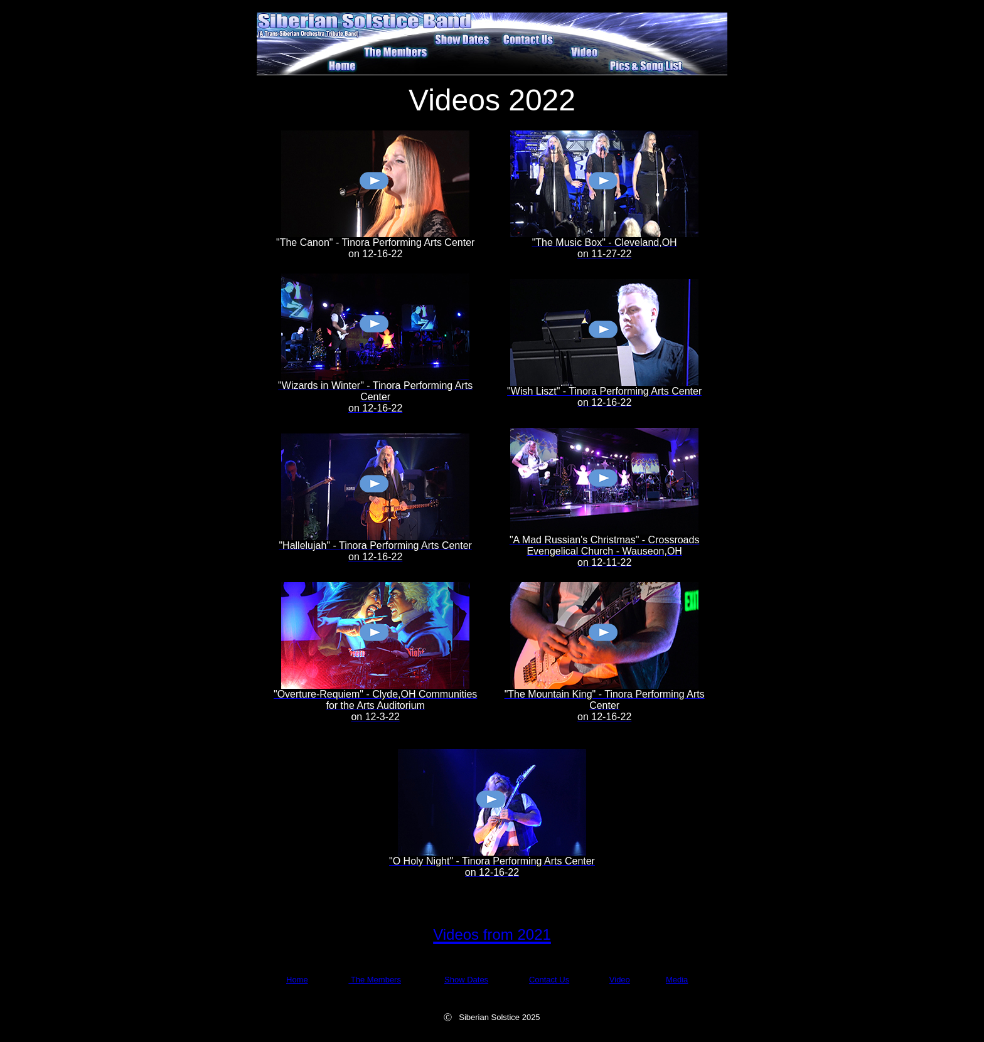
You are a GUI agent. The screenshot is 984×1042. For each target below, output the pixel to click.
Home (297, 979)
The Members (374, 979)
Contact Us (549, 979)
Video (619, 979)
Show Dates (466, 979)
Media (677, 979)
